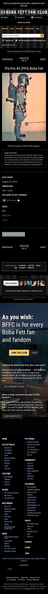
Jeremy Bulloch (32, 515)
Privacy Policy (35, 577)
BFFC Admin (11, 200)
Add (37, 29)
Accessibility (11, 579)
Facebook (22, 266)
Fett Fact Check (10, 549)
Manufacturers (9, 458)
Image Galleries (9, 509)
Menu (4, 17)
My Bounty (8, 448)
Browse (5, 29)
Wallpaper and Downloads (9, 527)
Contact (30, 537)
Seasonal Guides (10, 551)
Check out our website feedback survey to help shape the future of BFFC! (24, 560)
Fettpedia (29, 439)
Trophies (30, 479)
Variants (7, 479)
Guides (6, 544)
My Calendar (31, 487)
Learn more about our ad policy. (23, 299)
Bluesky (22, 268)
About (28, 520)
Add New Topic (9, 498)
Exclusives (8, 541)
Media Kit (30, 526)
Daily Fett (7, 506)
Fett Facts (30, 447)
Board (5, 489)
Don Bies (30, 495)
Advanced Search (8, 45)
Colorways (8, 453)
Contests (30, 466)
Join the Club (19, 352)
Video (6, 519)
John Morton (31, 497)
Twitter (31, 266)
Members (30, 468)
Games (6, 524)
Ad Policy (21, 579)
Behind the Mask (33, 442)
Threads (30, 268)
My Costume (8, 477)
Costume (6, 473)
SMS (15, 268)
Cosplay (7, 485)
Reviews (7, 463)
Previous (7, 59)
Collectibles (8, 444)
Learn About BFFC (12, 416)
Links (29, 474)
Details (6, 482)
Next (43, 59)
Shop (28, 534)
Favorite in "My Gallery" (13, 234)
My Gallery (29, 29)
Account (36, 17)
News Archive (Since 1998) (11, 537)
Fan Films (7, 517)
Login (34, 352)
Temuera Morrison (33, 490)
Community (30, 460)
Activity (30, 463)
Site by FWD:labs (33, 579)
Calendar (29, 484)
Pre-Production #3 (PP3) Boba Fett (31, 40)
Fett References (32, 450)
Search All (9, 40)
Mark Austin (31, 500)
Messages (30, 476)
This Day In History (33, 445)
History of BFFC (32, 532)
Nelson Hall (31, 510)
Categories (8, 450)
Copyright (24, 577)
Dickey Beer (31, 503)
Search (20, 17)
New (11, 29)
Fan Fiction (8, 522)
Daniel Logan (31, 492)
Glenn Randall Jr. (33, 505)
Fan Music (7, 511)
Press (29, 529)
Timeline (7, 468)
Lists (6, 456)
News (4, 533)
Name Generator (32, 471)
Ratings (6, 461)
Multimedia (7, 503)
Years (6, 466)
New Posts (8, 495)
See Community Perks (14, 386)
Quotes (29, 455)
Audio (6, 514)
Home (4, 439)
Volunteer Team (32, 524)
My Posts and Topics (11, 493)
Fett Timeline (31, 452)
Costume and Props (34, 513)
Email (38, 266)
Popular (19, 29)
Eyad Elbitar (31, 508)
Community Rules (12, 577)
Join (27, 553)
